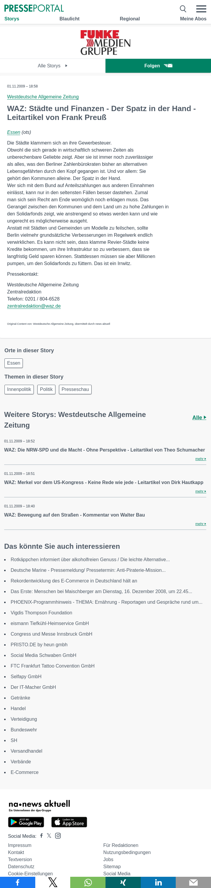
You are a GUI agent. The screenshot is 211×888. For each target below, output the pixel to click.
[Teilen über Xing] (123, 882)
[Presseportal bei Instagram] (56, 835)
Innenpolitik (19, 389)
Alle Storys (53, 65)
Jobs (108, 859)
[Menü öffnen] (201, 9)
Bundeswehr (24, 729)
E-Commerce (25, 772)
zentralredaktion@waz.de (34, 306)
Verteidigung (24, 719)
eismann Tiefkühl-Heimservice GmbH (50, 623)
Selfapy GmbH (26, 676)
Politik (46, 389)
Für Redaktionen (120, 845)
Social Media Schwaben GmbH (43, 655)
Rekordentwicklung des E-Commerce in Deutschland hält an (74, 580)
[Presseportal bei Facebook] (39, 836)
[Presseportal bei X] (47, 836)
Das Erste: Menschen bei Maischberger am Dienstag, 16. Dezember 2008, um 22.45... (101, 591)
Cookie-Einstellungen (30, 873)
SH (14, 740)
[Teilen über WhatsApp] (87, 882)
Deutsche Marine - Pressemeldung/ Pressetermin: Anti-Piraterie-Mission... (88, 570)
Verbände (21, 761)
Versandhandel (26, 751)
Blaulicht (70, 18)
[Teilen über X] (53, 882)
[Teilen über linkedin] (158, 882)
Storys (11, 18)
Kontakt (16, 852)
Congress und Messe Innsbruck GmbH (51, 634)
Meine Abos (193, 18)
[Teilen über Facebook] (17, 882)
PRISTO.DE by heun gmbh (39, 644)
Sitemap (112, 866)
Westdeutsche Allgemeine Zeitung (43, 96)
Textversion (20, 859)
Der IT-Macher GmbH (33, 687)
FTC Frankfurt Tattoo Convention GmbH (53, 665)
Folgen (158, 65)
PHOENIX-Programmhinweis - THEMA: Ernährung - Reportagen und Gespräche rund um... (106, 602)
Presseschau (75, 389)
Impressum (19, 845)
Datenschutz (21, 866)
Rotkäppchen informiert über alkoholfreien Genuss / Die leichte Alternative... (90, 559)
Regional (130, 18)
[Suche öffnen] (183, 9)
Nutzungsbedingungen (127, 852)
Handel (18, 708)
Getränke (20, 697)
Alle (199, 418)
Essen (13, 132)
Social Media (117, 873)
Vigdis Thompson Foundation (41, 612)
